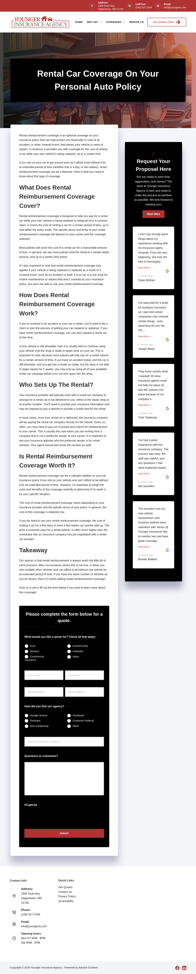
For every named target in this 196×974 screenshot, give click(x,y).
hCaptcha (32, 805)
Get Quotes (65, 887)
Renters (34, 651)
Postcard (35, 720)
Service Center (139, 22)
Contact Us (65, 891)
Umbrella (77, 651)
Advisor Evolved (88, 967)
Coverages (116, 22)
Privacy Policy (67, 896)
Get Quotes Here (167, 22)
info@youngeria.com (175, 7)
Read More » (144, 267)
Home (79, 22)
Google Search (38, 715)
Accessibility (65, 900)
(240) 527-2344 (143, 7)
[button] (153, 214)
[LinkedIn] (184, 967)
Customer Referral (83, 720)
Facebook (78, 715)
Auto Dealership (39, 725)
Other (75, 656)
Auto (32, 645)
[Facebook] (177, 967)
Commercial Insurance (34, 658)
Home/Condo (80, 645)
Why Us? (95, 22)
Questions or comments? (41, 756)
